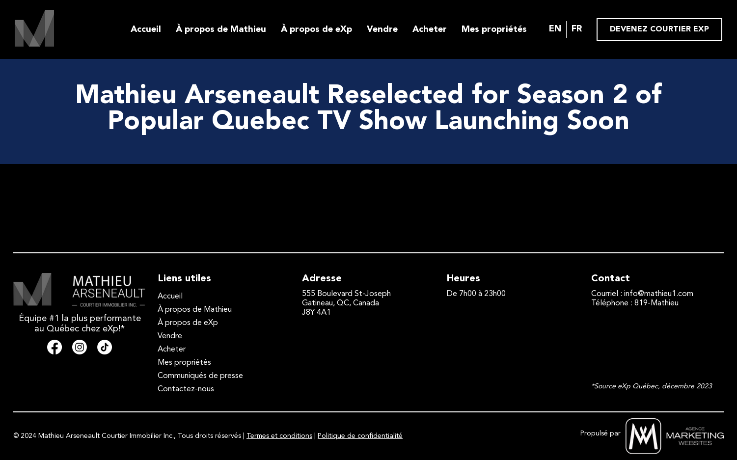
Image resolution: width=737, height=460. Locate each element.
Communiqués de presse (200, 376)
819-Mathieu (656, 303)
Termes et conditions (279, 436)
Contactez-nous (186, 389)
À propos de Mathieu (221, 29)
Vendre (382, 29)
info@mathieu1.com (658, 294)
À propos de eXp (316, 29)
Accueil (146, 29)
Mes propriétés (494, 29)
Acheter (429, 29)
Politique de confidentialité (360, 436)
